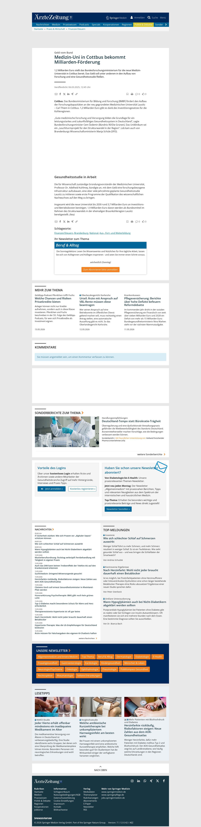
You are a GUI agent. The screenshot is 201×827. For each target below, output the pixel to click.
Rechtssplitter (45, 676)
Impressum (59, 804)
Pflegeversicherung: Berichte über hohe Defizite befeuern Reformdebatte (142, 302)
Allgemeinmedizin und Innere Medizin (58, 657)
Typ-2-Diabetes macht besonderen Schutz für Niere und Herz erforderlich (64, 605)
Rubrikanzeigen (90, 798)
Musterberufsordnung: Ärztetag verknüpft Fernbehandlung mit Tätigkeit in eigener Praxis (65, 559)
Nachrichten (42, 25)
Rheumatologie (65, 676)
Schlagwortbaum (62, 792)
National (93, 233)
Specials (96, 25)
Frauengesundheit (47, 663)
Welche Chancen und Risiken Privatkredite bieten (53, 300)
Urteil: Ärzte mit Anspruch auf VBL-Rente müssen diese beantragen (99, 302)
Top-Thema (88, 657)
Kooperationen (111, 25)
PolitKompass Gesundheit (134, 669)
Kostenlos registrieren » (82, 489)
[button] (162, 18)
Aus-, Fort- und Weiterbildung (115, 233)
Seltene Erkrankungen (88, 676)
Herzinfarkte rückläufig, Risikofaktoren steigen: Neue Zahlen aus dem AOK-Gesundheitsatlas (66, 581)
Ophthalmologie (89, 669)
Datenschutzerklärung (64, 798)
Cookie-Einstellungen (64, 801)
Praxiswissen (70, 25)
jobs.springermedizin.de (113, 798)
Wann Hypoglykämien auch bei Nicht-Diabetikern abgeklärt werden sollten (63, 551)
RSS (85, 810)
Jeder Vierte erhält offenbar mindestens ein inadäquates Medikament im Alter (53, 727)
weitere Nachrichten (88, 639)
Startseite (38, 792)
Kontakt (57, 807)
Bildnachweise (61, 810)
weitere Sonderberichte (151, 454)
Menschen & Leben (134, 663)
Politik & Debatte (143, 25)
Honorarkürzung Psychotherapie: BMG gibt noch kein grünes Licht (64, 597)
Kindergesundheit (110, 663)
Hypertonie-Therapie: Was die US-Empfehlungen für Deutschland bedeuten (66, 627)
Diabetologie (142, 657)
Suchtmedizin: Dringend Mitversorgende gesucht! (58, 574)
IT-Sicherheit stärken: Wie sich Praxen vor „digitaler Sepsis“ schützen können (63, 537)
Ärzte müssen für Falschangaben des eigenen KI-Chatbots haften (66, 634)
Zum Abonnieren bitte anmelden (100, 270)
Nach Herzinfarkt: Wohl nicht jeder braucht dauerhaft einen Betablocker (63, 619)
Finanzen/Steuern (63, 233)
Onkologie (71, 669)
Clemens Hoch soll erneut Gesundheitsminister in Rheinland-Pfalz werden (64, 589)
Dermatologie (124, 657)
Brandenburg (81, 233)
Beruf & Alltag (105, 657)
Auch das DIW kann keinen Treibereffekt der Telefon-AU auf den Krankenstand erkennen (65, 567)
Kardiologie (91, 663)
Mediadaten (89, 792)
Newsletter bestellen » (118, 509)
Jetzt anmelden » (51, 489)
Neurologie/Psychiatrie (50, 669)
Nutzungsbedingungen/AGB (67, 795)
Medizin (56, 25)
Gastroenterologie (71, 663)
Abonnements (90, 801)
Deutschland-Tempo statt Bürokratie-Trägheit (131, 421)
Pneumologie (109, 669)
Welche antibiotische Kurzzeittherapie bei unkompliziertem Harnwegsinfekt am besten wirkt (97, 730)
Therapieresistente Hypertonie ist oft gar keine (57, 612)
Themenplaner (90, 795)
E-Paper (87, 804)
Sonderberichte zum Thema (58, 413)
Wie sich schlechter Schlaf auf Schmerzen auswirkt (59, 544)
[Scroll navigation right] (166, 25)
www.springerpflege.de (112, 795)
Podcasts (84, 25)
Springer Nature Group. (94, 823)
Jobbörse (38, 810)
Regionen (127, 25)
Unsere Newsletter (52, 651)
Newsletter (88, 807)
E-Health (157, 657)
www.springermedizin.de (113, 792)
